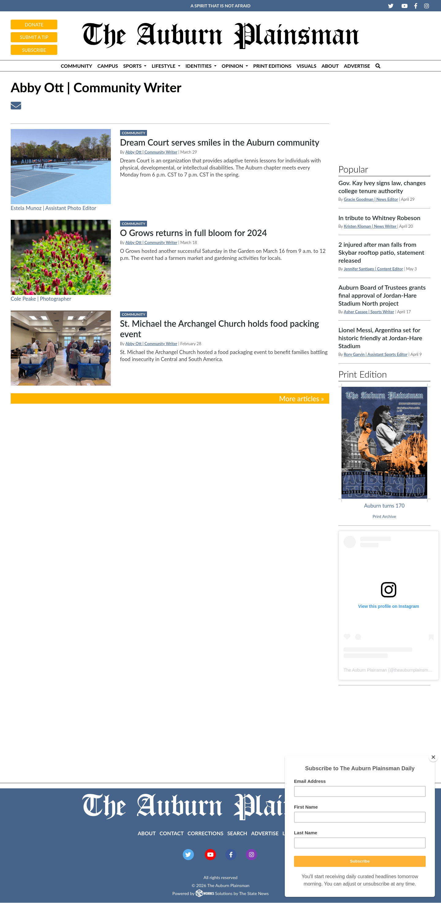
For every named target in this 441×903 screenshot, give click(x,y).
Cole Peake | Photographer (41, 298)
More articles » (301, 398)
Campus (107, 66)
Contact (172, 833)
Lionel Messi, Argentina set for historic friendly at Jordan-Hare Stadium (380, 337)
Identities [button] (199, 66)
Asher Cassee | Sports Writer (369, 311)
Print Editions (272, 66)
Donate (34, 24)
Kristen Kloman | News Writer (370, 226)
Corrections (205, 833)
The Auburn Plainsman (365, 670)
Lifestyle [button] (164, 66)
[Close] (433, 757)
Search (237, 833)
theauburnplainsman (413, 670)
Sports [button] (133, 66)
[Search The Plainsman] (378, 65)
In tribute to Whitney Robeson (379, 217)
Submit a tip (34, 37)
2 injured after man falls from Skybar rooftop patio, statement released (381, 252)
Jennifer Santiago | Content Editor (373, 268)
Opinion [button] (233, 66)
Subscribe (34, 50)
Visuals (306, 66)
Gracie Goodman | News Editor (371, 199)
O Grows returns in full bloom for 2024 (193, 232)
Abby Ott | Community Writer (151, 152)
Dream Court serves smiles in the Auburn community (219, 142)
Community (76, 66)
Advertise (357, 66)
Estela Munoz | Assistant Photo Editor (53, 208)
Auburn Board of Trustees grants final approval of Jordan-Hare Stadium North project (382, 295)
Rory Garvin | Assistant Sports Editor (376, 354)
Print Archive (384, 516)
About (330, 66)
